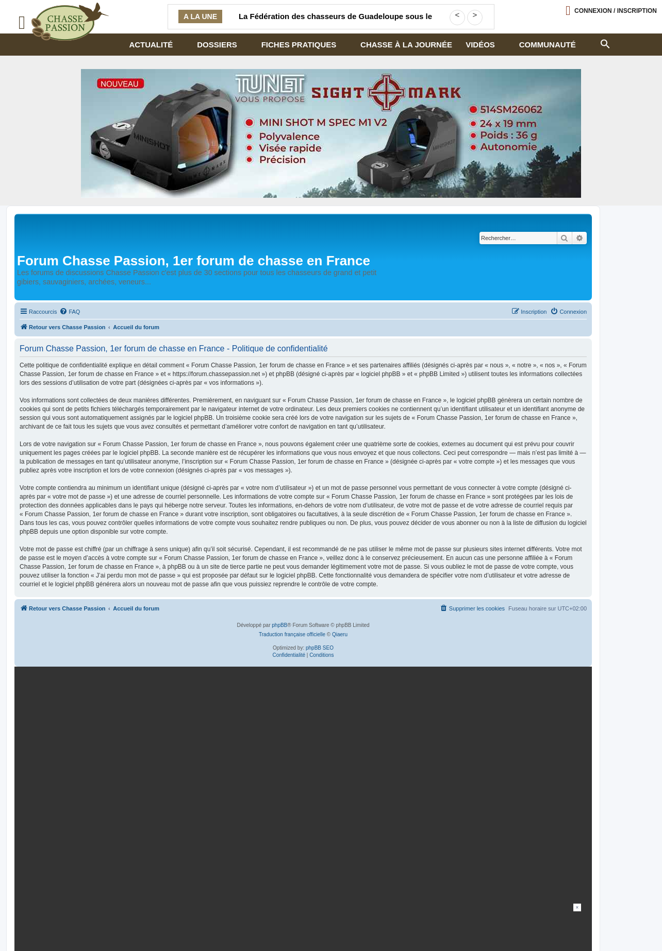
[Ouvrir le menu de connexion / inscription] (611, 10)
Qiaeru (339, 634)
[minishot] (331, 133)
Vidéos (480, 44)
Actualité (151, 44)
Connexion (615, 10)
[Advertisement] (331, 927)
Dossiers (217, 44)
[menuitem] (69, 311)
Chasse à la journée (406, 44)
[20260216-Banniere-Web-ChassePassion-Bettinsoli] (301, 759)
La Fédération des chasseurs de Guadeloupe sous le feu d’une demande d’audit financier (335, 22)
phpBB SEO (320, 648)
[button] (605, 43)
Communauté (547, 44)
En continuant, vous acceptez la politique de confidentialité (465, 794)
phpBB (279, 625)
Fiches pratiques (299, 44)
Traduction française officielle (292, 634)
